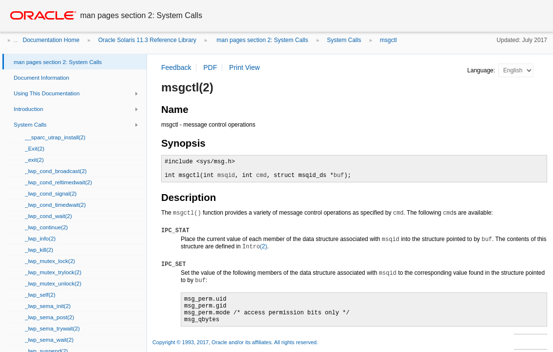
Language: (482, 70)
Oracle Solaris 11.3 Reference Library (147, 40)
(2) (254, 246)
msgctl (388, 40)
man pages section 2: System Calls (261, 40)
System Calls (344, 40)
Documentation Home (51, 40)
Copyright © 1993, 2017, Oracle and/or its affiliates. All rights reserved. (235, 342)
